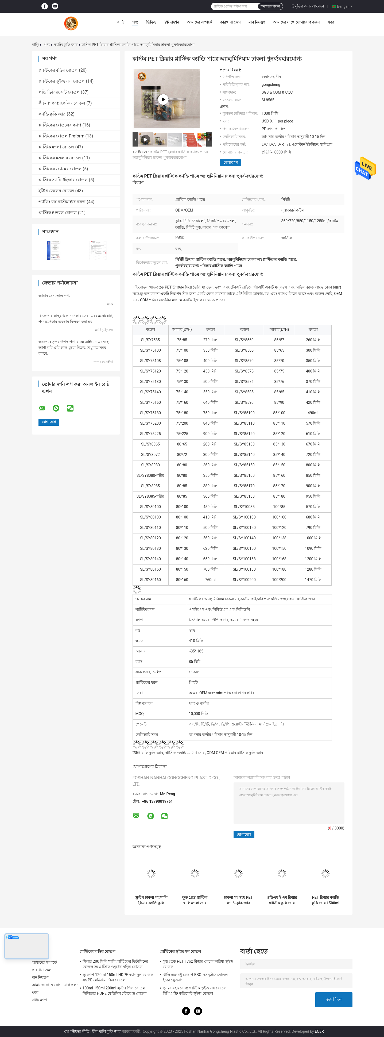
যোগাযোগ (230, 162)
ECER (319, 1031)
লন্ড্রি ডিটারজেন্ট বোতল (59, 92)
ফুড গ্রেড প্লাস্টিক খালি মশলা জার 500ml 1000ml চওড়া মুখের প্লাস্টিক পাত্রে (195, 900)
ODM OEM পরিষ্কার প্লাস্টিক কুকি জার (235, 753)
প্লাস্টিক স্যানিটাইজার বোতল (63, 179)
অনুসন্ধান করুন (270, 6)
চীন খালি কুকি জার (106, 1031)
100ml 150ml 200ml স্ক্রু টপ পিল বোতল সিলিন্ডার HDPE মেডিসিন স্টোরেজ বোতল (115, 991)
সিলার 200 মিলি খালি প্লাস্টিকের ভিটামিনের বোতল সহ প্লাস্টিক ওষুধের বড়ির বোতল (115, 964)
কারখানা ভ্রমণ (230, 22)
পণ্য (135, 22)
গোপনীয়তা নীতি (76, 1031)
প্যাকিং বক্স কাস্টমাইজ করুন (62, 201)
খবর (331, 22)
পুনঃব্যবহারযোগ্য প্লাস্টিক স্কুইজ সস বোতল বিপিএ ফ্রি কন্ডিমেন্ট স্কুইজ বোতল (195, 991)
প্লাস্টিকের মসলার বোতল (59, 157)
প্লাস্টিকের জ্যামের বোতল (60, 168)
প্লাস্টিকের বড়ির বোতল (58, 70)
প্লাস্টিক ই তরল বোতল (57, 212)
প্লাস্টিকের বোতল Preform (61, 136)
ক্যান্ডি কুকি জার (66, 45)
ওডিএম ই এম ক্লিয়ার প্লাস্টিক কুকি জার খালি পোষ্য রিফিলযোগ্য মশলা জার (282, 900)
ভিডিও (151, 22)
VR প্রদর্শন (171, 22)
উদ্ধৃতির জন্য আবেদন (308, 6)
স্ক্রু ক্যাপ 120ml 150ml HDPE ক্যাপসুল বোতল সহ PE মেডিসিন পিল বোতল (118, 977)
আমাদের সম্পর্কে (199, 22)
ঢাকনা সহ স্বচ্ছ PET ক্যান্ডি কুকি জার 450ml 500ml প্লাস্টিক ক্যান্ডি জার (238, 900)
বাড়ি (120, 22)
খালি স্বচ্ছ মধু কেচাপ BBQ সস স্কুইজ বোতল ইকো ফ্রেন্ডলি (195, 977)
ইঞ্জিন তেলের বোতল (56, 190)
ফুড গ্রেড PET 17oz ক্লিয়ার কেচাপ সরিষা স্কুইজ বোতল (198, 964)
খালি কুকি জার (152, 753)
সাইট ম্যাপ (39, 1000)
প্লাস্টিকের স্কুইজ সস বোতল (61, 81)
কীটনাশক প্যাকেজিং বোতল (62, 103)
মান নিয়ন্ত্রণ (257, 22)
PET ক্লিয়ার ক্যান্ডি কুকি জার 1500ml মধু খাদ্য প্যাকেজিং (325, 900)
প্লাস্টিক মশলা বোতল (56, 146)
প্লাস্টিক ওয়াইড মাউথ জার (185, 753)
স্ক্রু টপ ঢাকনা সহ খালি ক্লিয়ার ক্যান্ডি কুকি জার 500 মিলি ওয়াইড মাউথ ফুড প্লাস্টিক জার (151, 900)
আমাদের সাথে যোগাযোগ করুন (296, 22)
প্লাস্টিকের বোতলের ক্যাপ (60, 125)
